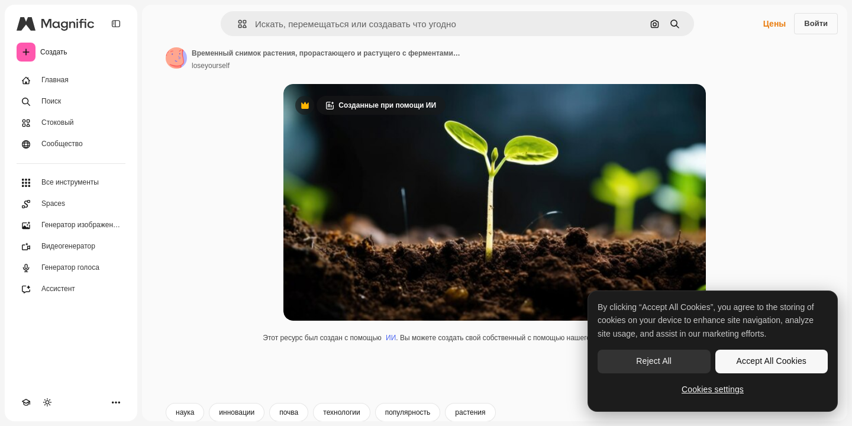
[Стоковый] (71, 123)
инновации (236, 412)
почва (288, 412)
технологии (341, 412)
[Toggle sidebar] (115, 23)
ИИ (391, 338)
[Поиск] (71, 101)
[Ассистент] (71, 289)
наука (185, 412)
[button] (237, 24)
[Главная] (71, 80)
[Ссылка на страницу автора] (176, 58)
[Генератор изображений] (71, 225)
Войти (816, 23)
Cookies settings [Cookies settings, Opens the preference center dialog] (713, 389)
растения (470, 412)
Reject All (654, 361)
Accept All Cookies (771, 361)
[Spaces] (71, 204)
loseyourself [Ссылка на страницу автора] (211, 66)
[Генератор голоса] (71, 268)
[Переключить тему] (47, 402)
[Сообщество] (71, 144)
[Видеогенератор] (71, 246)
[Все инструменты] (71, 182)
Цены (774, 23)
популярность (408, 412)
